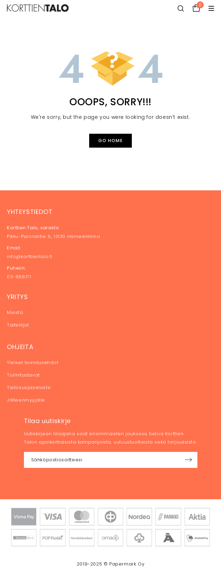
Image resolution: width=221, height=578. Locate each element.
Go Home (110, 140)
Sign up (188, 459)
